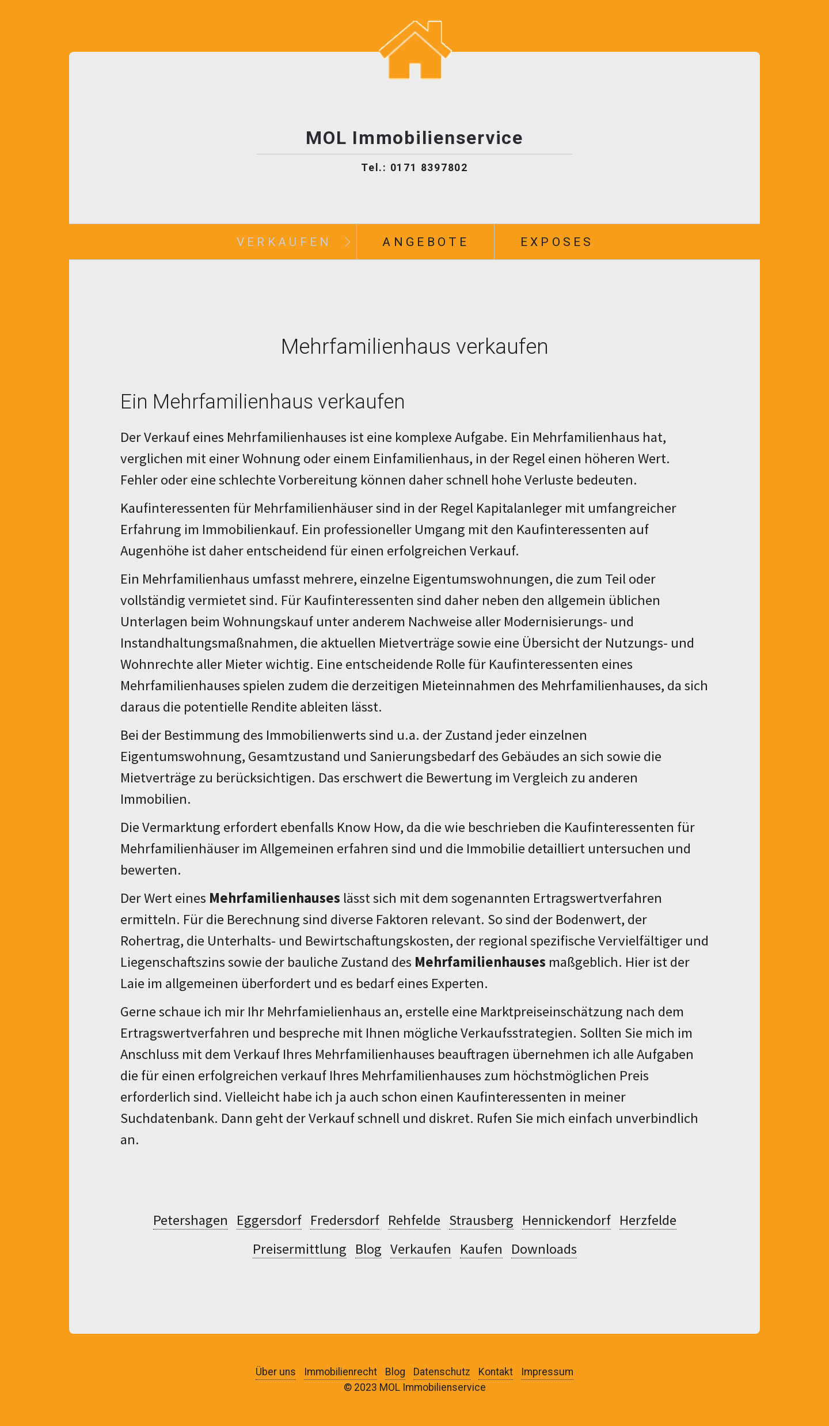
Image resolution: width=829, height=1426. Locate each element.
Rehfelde (414, 1221)
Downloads (544, 1249)
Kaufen (481, 1249)
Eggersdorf (269, 1221)
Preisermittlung (300, 1249)
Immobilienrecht (340, 1372)
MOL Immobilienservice (414, 138)
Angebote (425, 241)
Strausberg (481, 1221)
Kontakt (495, 1372)
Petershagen (190, 1221)
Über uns (276, 1372)
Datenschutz (441, 1372)
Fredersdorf (344, 1221)
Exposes (557, 241)
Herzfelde (647, 1221)
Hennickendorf (566, 1221)
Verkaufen (284, 241)
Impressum (547, 1372)
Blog (368, 1249)
